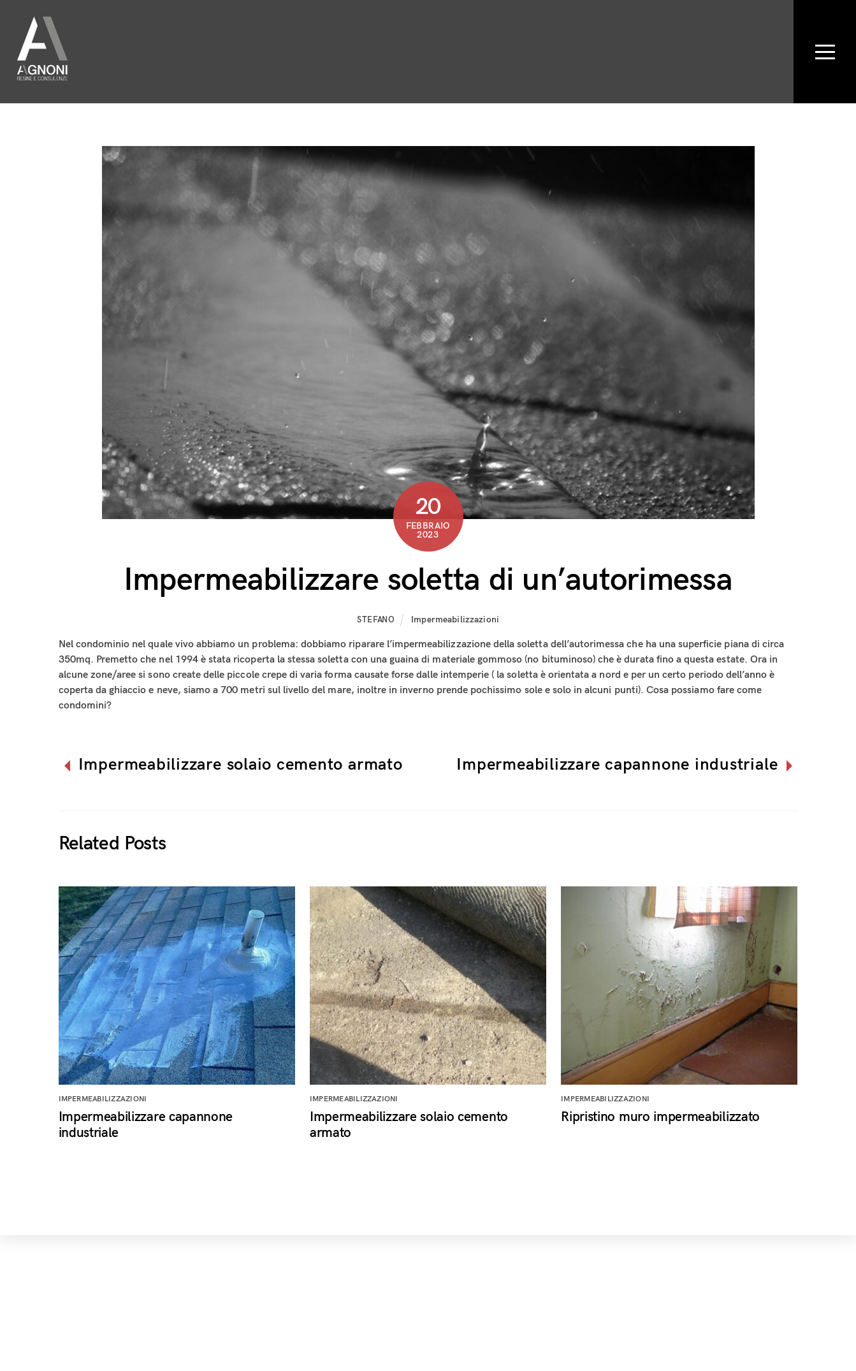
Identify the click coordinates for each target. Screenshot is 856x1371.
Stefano (376, 620)
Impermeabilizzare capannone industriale (617, 765)
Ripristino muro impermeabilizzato (660, 1117)
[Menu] (825, 51)
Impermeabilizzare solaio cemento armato (240, 765)
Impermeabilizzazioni (455, 619)
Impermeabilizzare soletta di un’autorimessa (428, 580)
